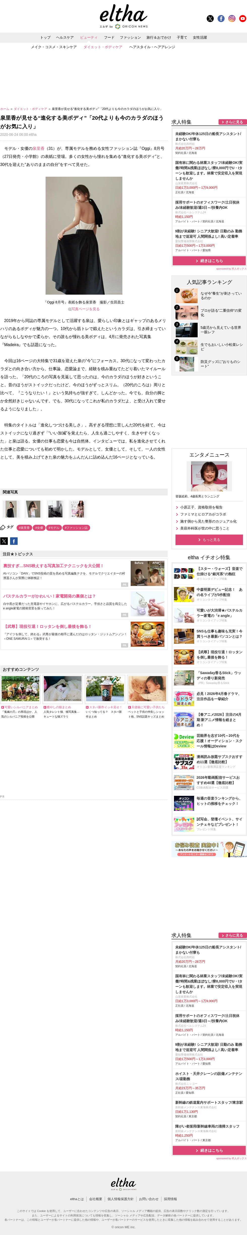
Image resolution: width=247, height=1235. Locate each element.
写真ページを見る (86, 309)
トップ (45, 37)
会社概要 (95, 1199)
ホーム (5, 109)
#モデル (54, 528)
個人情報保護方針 (121, 1199)
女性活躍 (200, 37)
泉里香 (38, 148)
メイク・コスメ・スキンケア (54, 47)
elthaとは (77, 1199)
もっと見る (211, 540)
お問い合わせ (149, 1199)
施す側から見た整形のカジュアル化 (208, 521)
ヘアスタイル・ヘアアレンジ (152, 47)
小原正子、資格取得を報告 (201, 507)
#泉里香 (24, 528)
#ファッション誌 (76, 528)
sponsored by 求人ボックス (231, 268)
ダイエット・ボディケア (103, 47)
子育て (182, 37)
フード (109, 37)
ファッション (130, 37)
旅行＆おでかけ (159, 37)
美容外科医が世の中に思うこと (205, 528)
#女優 (39, 528)
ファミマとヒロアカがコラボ (203, 514)
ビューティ (89, 37)
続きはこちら (211, 260)
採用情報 (170, 1199)
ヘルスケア (65, 37)
